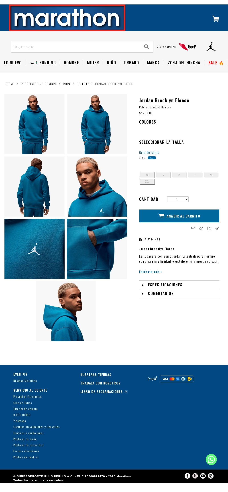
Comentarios (161, 299)
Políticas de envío (25, 448)
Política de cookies (26, 466)
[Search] (146, 56)
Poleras (83, 92)
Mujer (93, 72)
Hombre (71, 72)
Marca (153, 72)
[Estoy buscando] (75, 55)
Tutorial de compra (25, 418)
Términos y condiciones (28, 442)
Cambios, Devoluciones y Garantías (36, 436)
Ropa (67, 92)
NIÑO (111, 72)
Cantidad (148, 208)
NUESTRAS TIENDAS (95, 383)
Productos (29, 92)
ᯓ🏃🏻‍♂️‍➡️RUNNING (43, 72)
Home (11, 92)
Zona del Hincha (184, 72)
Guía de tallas (149, 161)
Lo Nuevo (13, 72)
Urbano (131, 72)
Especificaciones (165, 290)
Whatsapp (19, 430)
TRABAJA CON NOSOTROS (100, 392)
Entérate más (150, 277)
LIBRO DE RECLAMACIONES (101, 400)
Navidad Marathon (25, 390)
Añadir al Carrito (179, 223)
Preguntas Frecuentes (27, 406)
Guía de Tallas (22, 412)
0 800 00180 (22, 424)
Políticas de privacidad (28, 454)
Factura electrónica (26, 460)
